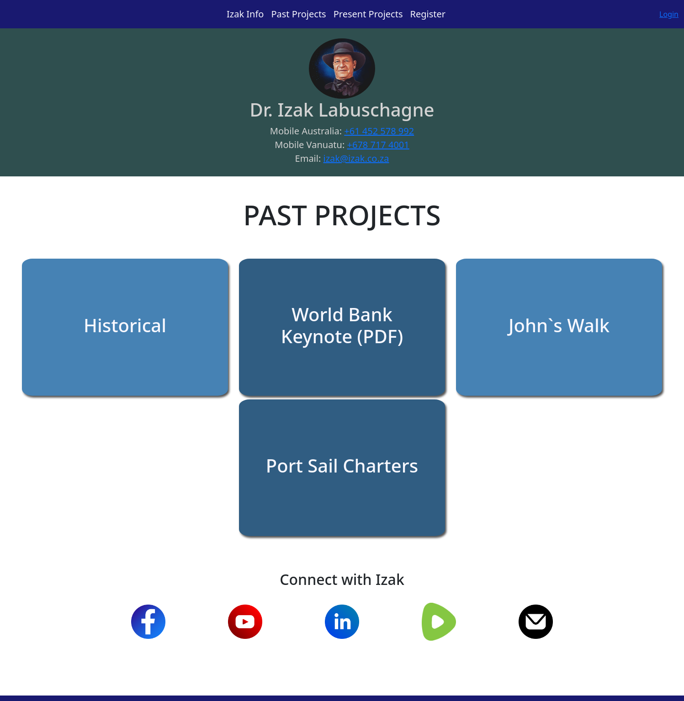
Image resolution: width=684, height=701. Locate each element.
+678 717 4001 (378, 144)
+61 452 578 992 (379, 131)
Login (669, 14)
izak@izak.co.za (356, 158)
